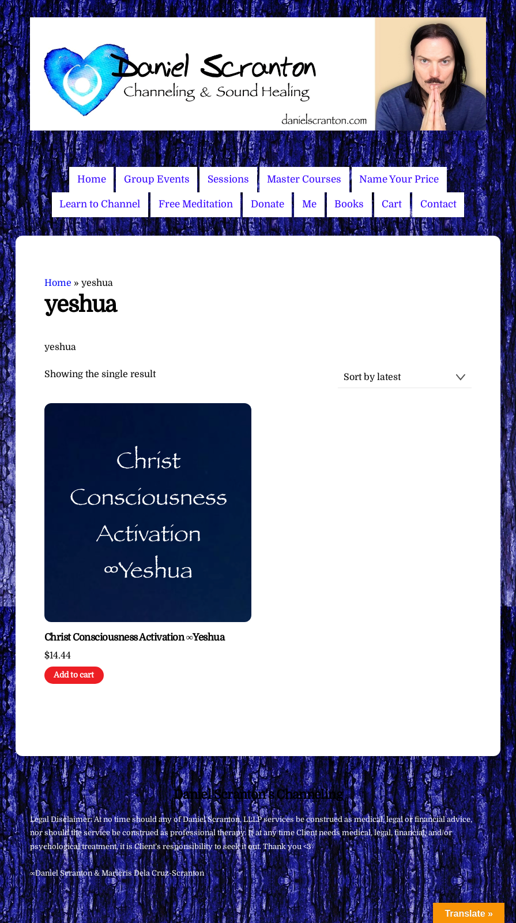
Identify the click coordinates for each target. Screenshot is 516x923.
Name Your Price (399, 179)
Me (309, 204)
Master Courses (304, 179)
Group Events (157, 179)
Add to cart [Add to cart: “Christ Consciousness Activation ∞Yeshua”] (74, 675)
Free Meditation (196, 204)
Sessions (228, 179)
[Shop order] (405, 377)
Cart (392, 204)
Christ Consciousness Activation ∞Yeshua (134, 637)
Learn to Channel (99, 204)
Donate (267, 204)
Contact (438, 204)
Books (349, 204)
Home (91, 179)
